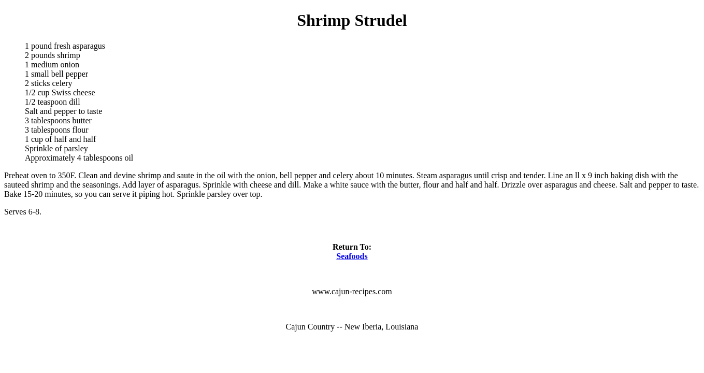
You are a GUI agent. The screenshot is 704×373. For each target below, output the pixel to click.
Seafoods (351, 256)
